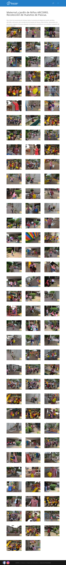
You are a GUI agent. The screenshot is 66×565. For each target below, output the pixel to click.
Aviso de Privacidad (45, 563)
